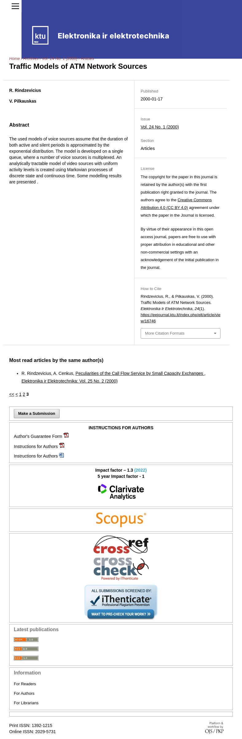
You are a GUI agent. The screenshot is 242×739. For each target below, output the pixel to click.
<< (11, 394)
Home (14, 58)
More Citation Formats (165, 333)
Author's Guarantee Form (38, 436)
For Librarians (26, 703)
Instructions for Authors (36, 446)
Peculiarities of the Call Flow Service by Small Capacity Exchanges (140, 373)
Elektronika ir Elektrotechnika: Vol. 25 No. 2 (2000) (69, 381)
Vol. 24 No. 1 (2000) (59, 58)
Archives (31, 58)
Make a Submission (36, 413)
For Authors (24, 693)
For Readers (25, 684)
